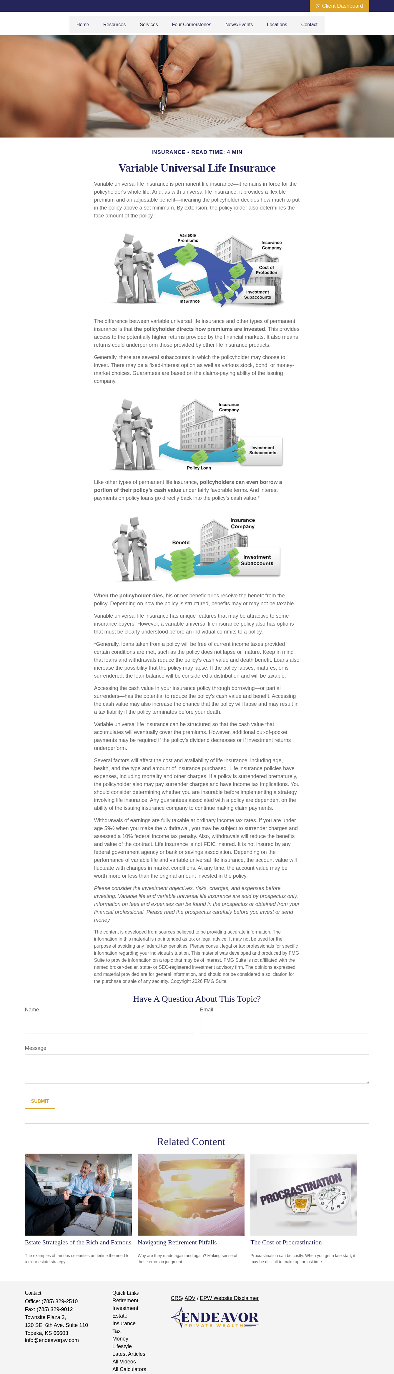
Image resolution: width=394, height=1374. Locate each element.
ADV (189, 1298)
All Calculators (129, 1369)
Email (206, 1010)
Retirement (125, 1300)
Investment (125, 1308)
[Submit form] (40, 1101)
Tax (116, 1331)
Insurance (124, 1323)
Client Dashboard (339, 6)
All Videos (124, 1362)
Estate (119, 1316)
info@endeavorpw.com (52, 1340)
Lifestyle (122, 1346)
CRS (176, 1298)
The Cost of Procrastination (286, 1242)
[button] (82, 24)
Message (35, 1048)
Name (32, 1010)
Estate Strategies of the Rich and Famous (78, 1242)
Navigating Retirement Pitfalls (177, 1242)
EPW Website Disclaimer (229, 1298)
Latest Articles (128, 1354)
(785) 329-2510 (59, 1301)
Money (120, 1339)
